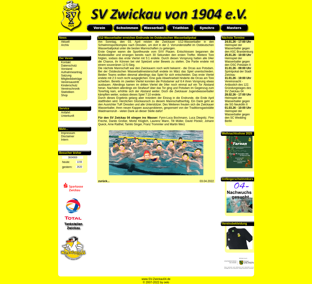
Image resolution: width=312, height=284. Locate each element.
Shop (64, 95)
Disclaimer (67, 136)
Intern (64, 139)
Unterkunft (67, 115)
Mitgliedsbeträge (71, 78)
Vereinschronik (70, 88)
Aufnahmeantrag (71, 72)
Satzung (66, 75)
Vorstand (66, 69)
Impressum (68, 133)
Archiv (65, 45)
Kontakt (66, 62)
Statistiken (67, 92)
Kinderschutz (69, 85)
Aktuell (65, 41)
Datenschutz (69, 65)
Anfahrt (65, 112)
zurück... (104, 181)
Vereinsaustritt (70, 82)
